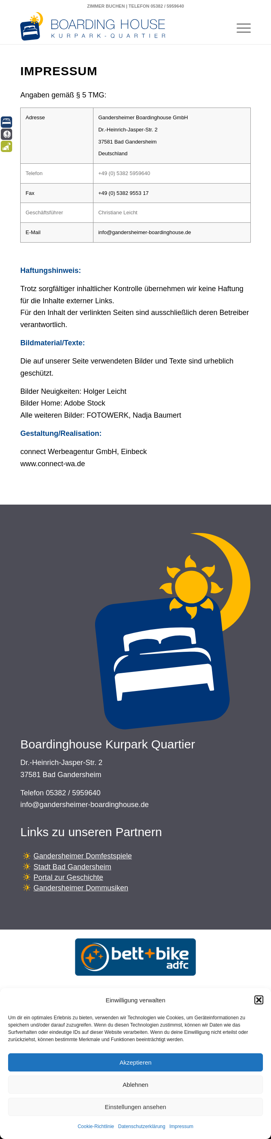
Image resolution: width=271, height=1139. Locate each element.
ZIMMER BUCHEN (106, 6)
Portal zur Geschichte (68, 877)
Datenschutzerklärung (141, 1126)
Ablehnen (135, 1084)
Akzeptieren (135, 1062)
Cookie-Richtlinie (96, 1126)
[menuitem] (240, 28)
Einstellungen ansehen (135, 1106)
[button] (259, 1000)
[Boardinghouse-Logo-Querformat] (112, 28)
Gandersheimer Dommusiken (81, 888)
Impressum (181, 1126)
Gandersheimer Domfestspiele (83, 856)
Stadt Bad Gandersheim (72, 867)
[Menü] (240, 28)
